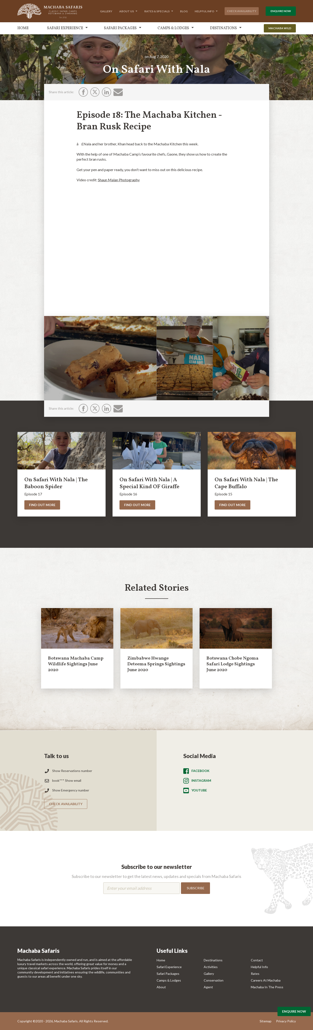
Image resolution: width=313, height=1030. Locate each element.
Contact (257, 960)
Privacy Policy (286, 1021)
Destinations (223, 28)
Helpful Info (204, 11)
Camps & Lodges (173, 28)
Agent (208, 987)
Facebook (200, 771)
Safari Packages (120, 28)
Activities (211, 967)
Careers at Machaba (266, 980)
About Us (126, 11)
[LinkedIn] (106, 92)
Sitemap (265, 1021)
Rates (255, 974)
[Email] (118, 92)
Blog (184, 11)
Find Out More (42, 505)
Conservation (213, 980)
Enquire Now (281, 11)
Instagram (201, 780)
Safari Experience (65, 28)
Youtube (199, 790)
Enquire (294, 1011)
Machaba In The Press (267, 987)
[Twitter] (95, 92)
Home (23, 28)
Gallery (106, 11)
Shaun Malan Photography (119, 180)
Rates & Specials (157, 11)
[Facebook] (83, 92)
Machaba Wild (279, 28)
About (161, 987)
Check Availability (241, 11)
